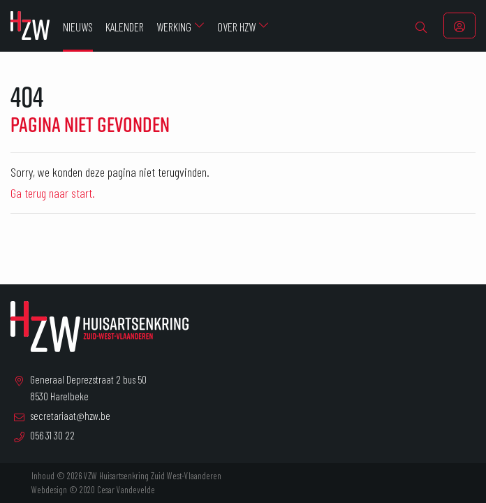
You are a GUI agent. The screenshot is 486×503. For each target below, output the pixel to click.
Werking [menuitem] (173, 27)
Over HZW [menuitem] (236, 27)
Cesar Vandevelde (126, 489)
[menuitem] (421, 26)
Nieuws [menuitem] (78, 27)
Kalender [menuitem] (124, 27)
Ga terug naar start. (52, 193)
